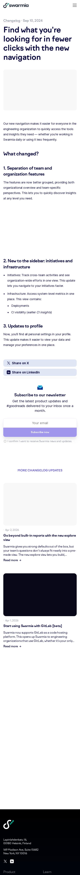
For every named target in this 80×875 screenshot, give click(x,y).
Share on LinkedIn (23, 372)
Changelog (11, 20)
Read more (12, 560)
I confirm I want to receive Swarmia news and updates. (39, 441)
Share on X (18, 363)
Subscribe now (40, 432)
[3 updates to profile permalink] (1, 326)
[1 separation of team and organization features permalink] (1, 168)
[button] (75, 5)
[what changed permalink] (1, 153)
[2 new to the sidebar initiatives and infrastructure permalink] (1, 261)
